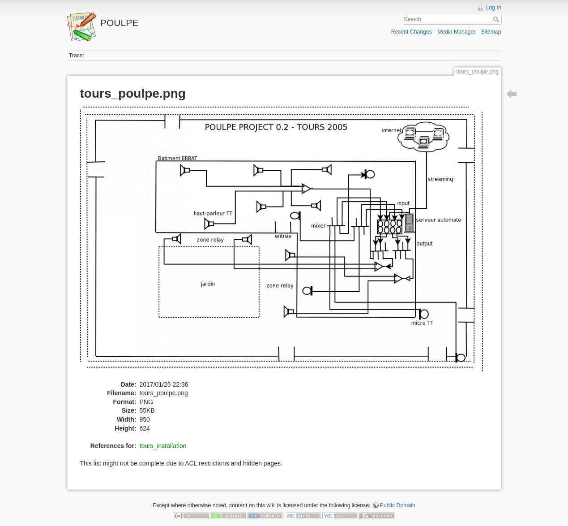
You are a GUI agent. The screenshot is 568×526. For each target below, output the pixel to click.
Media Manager (456, 32)
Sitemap (491, 32)
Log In (493, 7)
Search (497, 19)
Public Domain (397, 505)
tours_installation (163, 445)
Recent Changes (411, 32)
